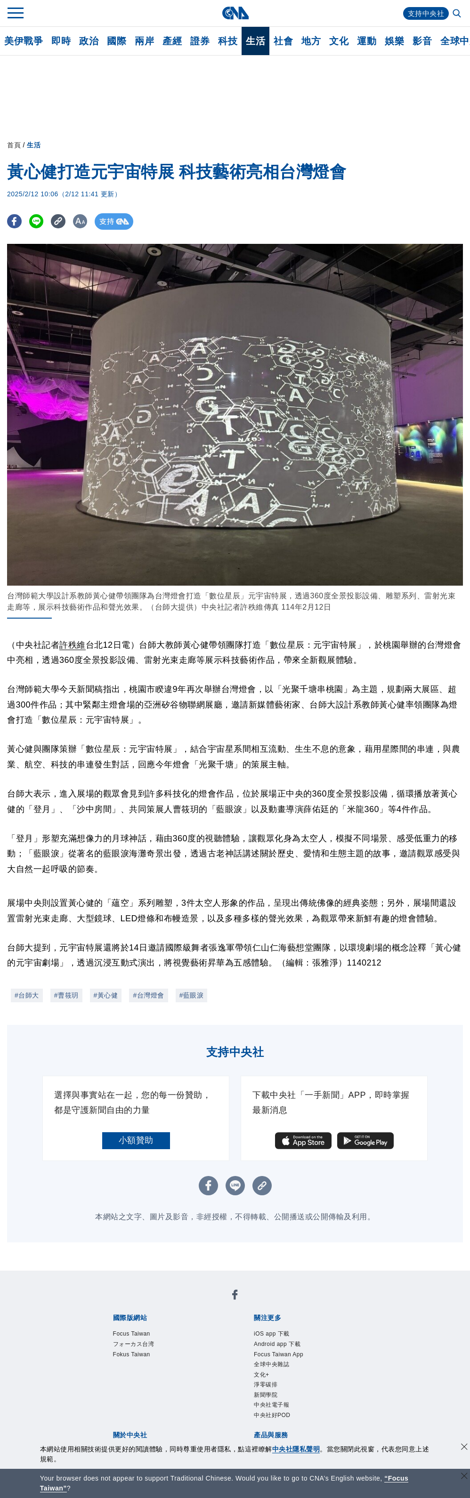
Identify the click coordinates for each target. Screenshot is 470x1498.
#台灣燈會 (148, 995)
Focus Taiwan (131, 1333)
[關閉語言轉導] (464, 1477)
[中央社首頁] (235, 13)
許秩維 (72, 645)
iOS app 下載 (272, 1333)
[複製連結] (63, 221)
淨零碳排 (265, 1384)
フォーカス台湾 (133, 1344)
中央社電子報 (271, 1404)
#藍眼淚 (191, 995)
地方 (311, 41)
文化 (338, 41)
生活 (255, 41)
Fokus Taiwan (131, 1354)
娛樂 (394, 41)
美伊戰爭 (23, 41)
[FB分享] (15, 221)
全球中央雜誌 (271, 1364)
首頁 (14, 145)
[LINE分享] (39, 221)
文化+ (261, 1374)
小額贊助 (136, 1140)
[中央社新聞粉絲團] (235, 1296)
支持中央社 (425, 13)
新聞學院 (265, 1395)
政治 (88, 41)
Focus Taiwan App (278, 1354)
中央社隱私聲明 (296, 1449)
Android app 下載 (277, 1344)
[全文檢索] (458, 14)
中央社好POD (272, 1415)
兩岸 (144, 41)
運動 (366, 41)
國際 (116, 41)
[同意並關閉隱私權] (464, 1448)
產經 (172, 41)
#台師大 (27, 995)
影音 (422, 41)
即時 (61, 41)
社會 (283, 41)
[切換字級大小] (87, 221)
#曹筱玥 (66, 995)
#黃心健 (106, 995)
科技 (227, 41)
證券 (200, 41)
